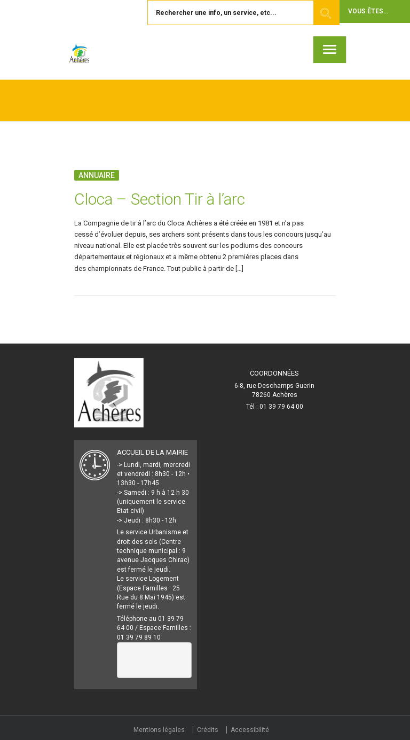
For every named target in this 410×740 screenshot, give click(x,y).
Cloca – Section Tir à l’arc (159, 199)
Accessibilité (250, 730)
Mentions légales (159, 730)
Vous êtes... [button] (368, 11)
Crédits (207, 730)
